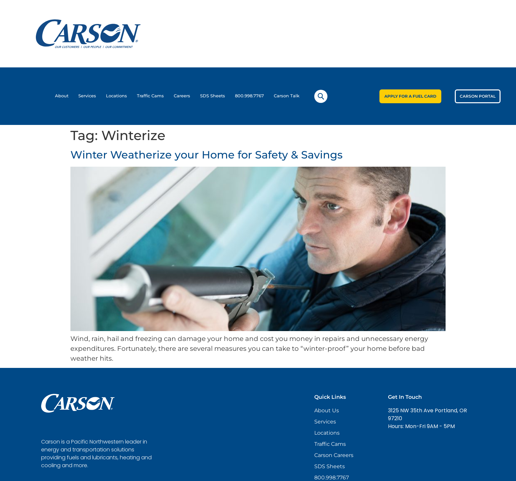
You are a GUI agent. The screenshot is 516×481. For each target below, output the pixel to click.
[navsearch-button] (320, 96)
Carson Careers (333, 455)
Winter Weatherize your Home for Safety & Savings (206, 154)
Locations (116, 95)
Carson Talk (286, 95)
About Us (326, 410)
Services (87, 95)
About (61, 95)
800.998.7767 (249, 95)
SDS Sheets (212, 95)
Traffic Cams (150, 95)
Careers (182, 95)
